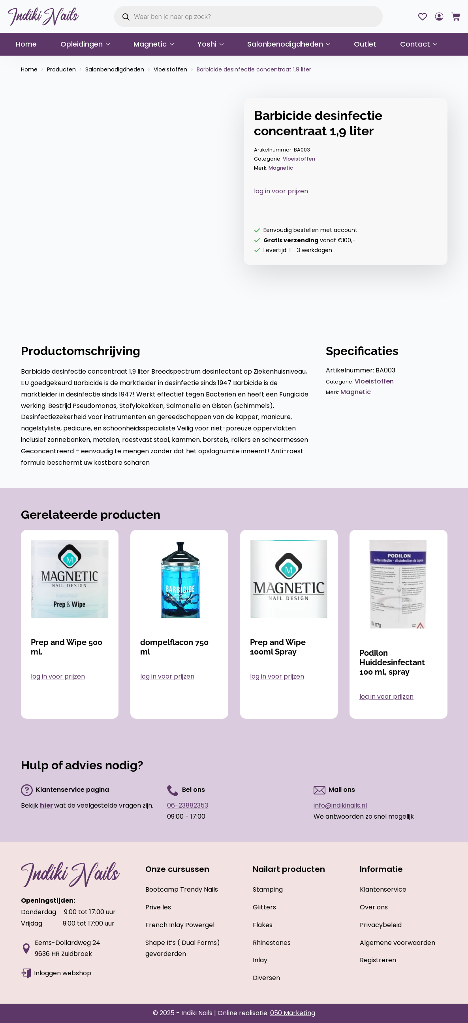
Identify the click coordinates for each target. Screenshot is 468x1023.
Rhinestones (272, 942)
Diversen (266, 977)
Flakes (263, 924)
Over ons (374, 907)
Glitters (264, 907)
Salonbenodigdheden (285, 44)
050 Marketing (292, 1012)
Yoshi (206, 44)
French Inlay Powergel (179, 924)
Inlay (260, 960)
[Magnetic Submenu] (174, 44)
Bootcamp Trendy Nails (181, 889)
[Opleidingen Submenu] (110, 44)
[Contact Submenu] (437, 44)
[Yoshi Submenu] (223, 44)
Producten (61, 69)
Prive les (158, 907)
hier (46, 805)
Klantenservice (383, 889)
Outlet (365, 44)
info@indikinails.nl (340, 805)
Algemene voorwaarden (397, 942)
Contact (415, 44)
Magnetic (150, 44)
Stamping (268, 889)
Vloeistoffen (170, 69)
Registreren (378, 960)
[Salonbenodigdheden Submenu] (330, 44)
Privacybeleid (381, 924)
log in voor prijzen (281, 191)
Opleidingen (81, 44)
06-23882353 (187, 805)
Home (26, 44)
